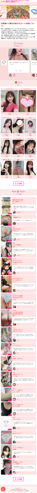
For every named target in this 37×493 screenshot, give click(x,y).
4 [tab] (20, 19)
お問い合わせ (20, 490)
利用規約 (13, 489)
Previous (2, 12)
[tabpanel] (18, 11)
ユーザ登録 (26, 490)
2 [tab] (16, 19)
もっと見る (18, 184)
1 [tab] (14, 19)
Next (35, 12)
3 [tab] (18, 19)
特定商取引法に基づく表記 (21, 489)
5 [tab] (23, 19)
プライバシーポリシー (13, 490)
